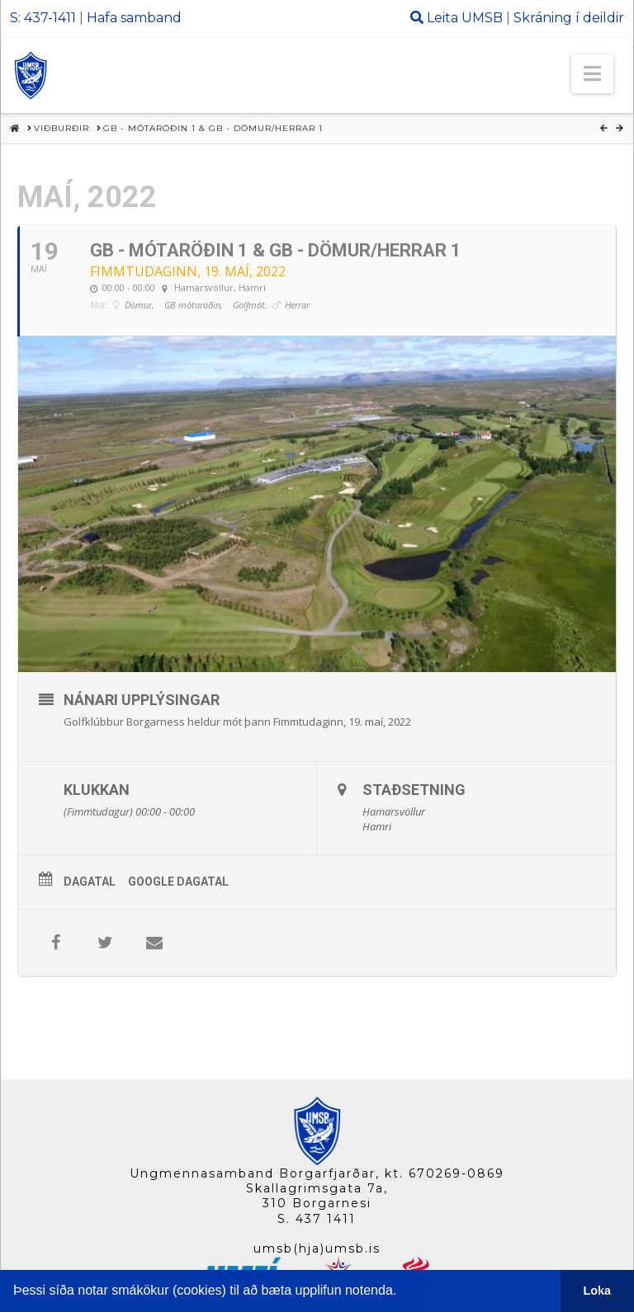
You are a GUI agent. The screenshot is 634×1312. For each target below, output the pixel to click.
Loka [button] (598, 1290)
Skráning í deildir (568, 18)
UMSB (482, 18)
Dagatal (90, 881)
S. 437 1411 (316, 1218)
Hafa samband (134, 18)
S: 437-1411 (43, 18)
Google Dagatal (178, 881)
